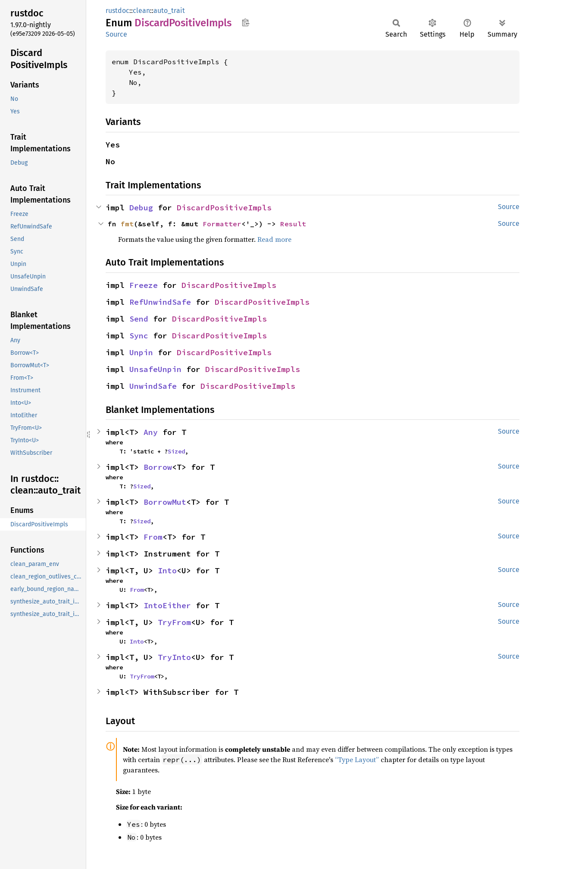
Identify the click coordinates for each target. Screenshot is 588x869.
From (153, 537)
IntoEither (167, 605)
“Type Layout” (357, 759)
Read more (274, 239)
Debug (141, 208)
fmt (127, 223)
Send (138, 319)
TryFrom (174, 622)
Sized (176, 451)
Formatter (222, 223)
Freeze (143, 285)
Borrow (158, 467)
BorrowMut (165, 502)
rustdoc (117, 10)
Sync (138, 336)
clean (141, 10)
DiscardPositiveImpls (224, 208)
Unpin (141, 352)
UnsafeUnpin (155, 369)
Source (116, 34)
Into (167, 570)
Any (151, 432)
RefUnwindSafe (160, 302)
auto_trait (169, 10)
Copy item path (245, 22)
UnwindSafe (153, 386)
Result (293, 223)
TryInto (174, 657)
